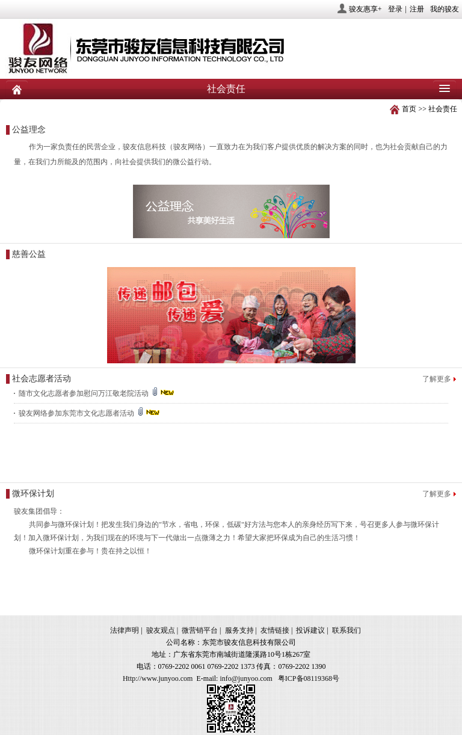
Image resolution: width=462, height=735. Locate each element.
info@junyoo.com (246, 678)
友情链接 (274, 630)
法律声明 (124, 630)
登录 (395, 9)
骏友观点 (160, 630)
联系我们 (346, 630)
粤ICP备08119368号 (308, 678)
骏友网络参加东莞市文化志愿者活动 (90, 413)
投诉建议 (310, 630)
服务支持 (239, 630)
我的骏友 (444, 9)
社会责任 (442, 109)
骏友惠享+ (365, 9)
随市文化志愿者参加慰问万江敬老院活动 (97, 393)
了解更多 (436, 379)
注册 (417, 9)
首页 (409, 109)
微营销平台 (200, 630)
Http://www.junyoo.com (158, 678)
